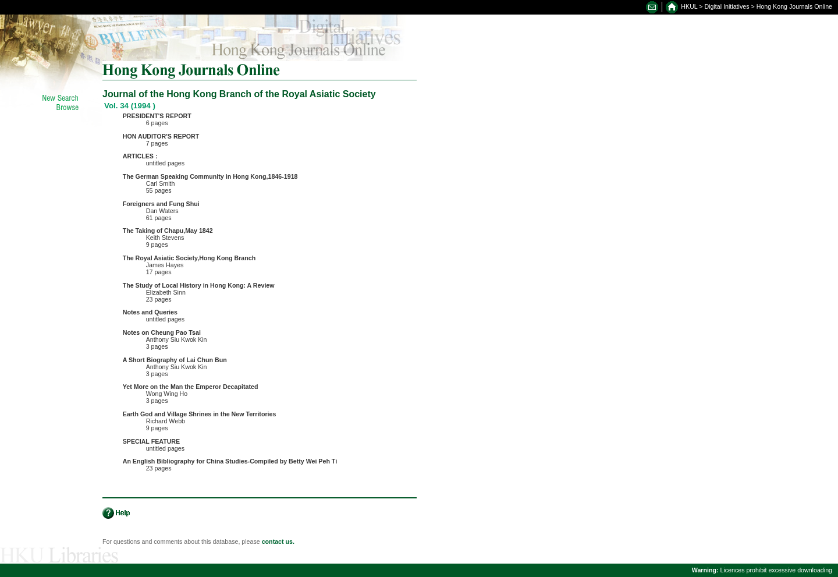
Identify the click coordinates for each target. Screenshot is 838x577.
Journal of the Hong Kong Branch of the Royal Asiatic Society (239, 94)
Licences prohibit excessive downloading (762, 570)
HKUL (689, 6)
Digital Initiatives (727, 6)
